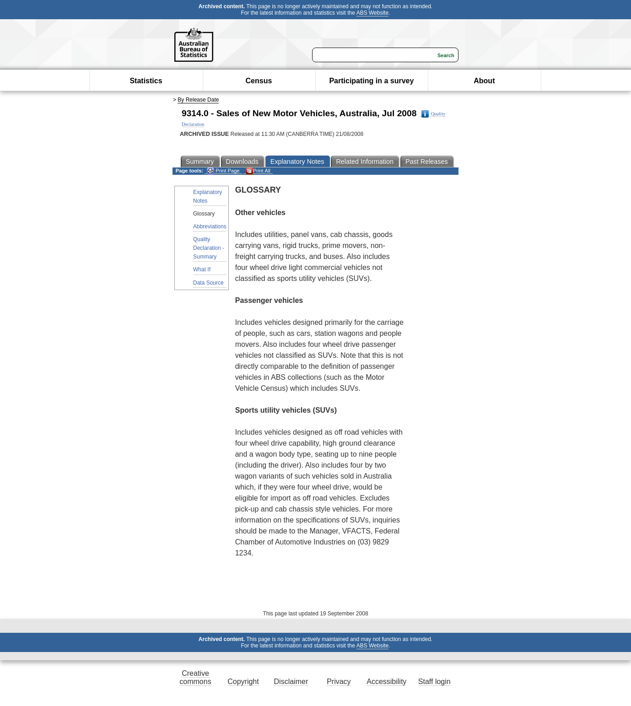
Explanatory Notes (207, 196)
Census (259, 81)
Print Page (223, 171)
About (484, 81)
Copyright (243, 681)
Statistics (145, 81)
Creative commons (195, 677)
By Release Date (198, 100)
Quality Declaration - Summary (208, 248)
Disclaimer (291, 681)
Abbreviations (210, 226)
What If (201, 269)
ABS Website (372, 13)
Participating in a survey (371, 81)
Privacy (339, 681)
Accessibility (386, 681)
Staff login (434, 681)
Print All (258, 171)
